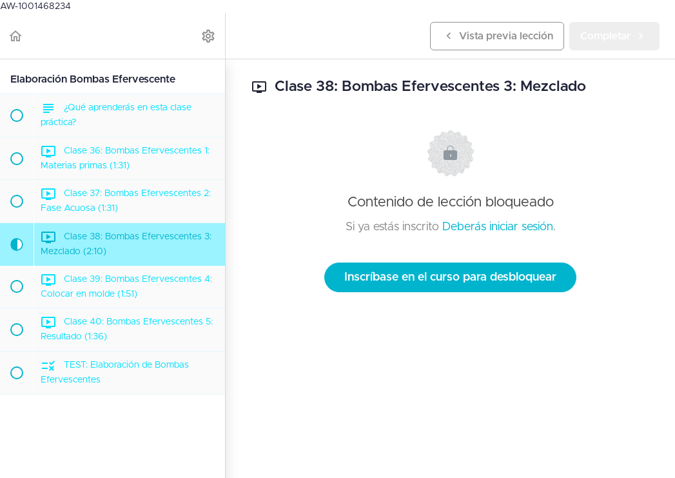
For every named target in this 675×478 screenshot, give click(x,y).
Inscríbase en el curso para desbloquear (450, 277)
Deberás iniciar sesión (497, 227)
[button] (16, 36)
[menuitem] (209, 36)
